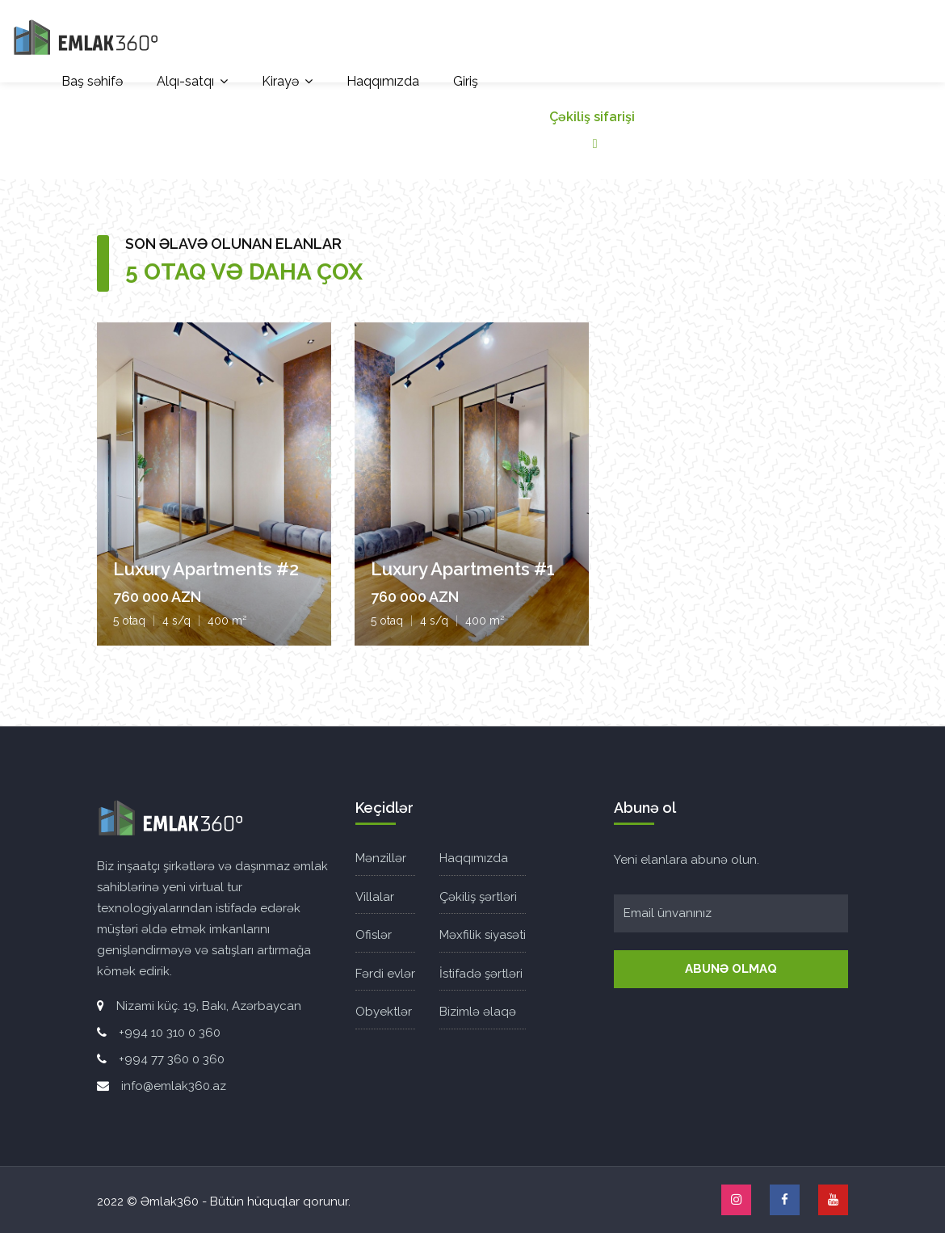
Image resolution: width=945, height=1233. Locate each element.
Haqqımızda (382, 81)
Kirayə (280, 81)
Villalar (374, 897)
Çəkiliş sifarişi (592, 129)
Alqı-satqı (185, 81)
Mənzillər (380, 858)
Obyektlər (383, 1011)
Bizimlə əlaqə (477, 1011)
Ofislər (373, 935)
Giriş (465, 81)
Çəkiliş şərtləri (478, 897)
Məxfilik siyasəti (482, 935)
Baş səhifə (92, 81)
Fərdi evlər (385, 973)
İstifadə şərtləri (481, 973)
